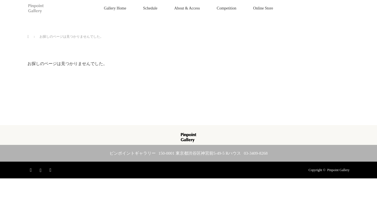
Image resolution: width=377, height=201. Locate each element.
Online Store (263, 8)
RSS (51, 169)
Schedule (150, 8)
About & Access (187, 8)
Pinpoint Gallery (338, 170)
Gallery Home (115, 8)
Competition (226, 8)
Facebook (31, 169)
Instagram (41, 169)
